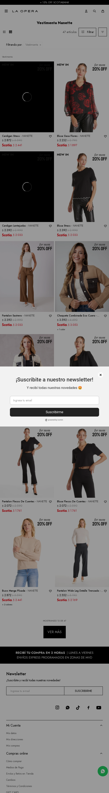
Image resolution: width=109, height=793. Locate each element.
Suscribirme (54, 412)
